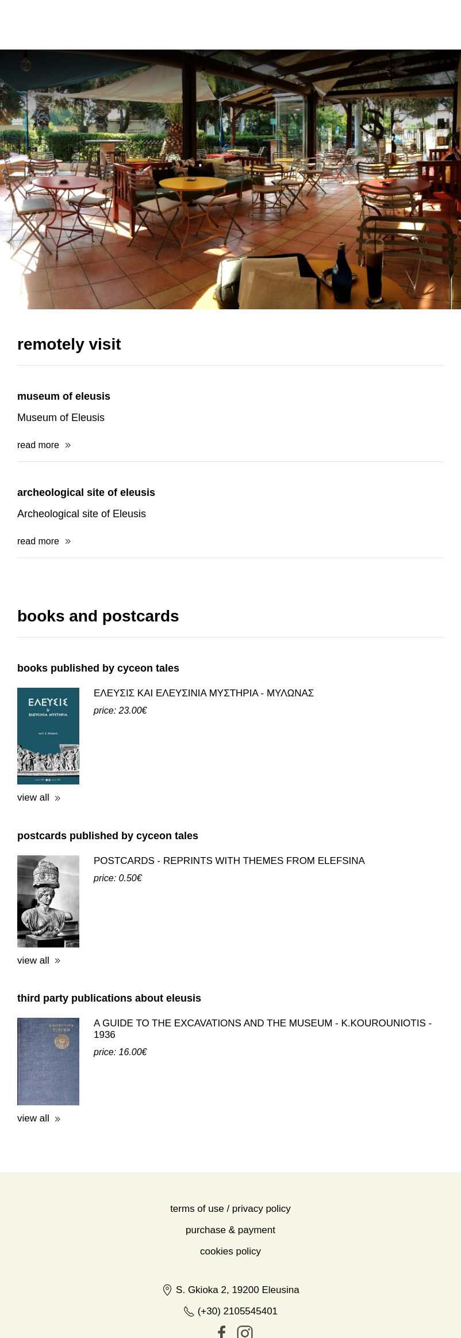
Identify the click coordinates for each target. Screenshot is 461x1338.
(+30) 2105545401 (230, 1311)
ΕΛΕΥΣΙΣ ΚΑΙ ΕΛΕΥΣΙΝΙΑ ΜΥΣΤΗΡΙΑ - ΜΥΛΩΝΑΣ (204, 693)
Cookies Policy (230, 1251)
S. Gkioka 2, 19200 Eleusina (230, 1289)
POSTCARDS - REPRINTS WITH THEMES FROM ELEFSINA (229, 860)
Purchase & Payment (230, 1230)
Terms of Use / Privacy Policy (230, 1208)
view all (33, 797)
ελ (368, 24)
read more (38, 445)
